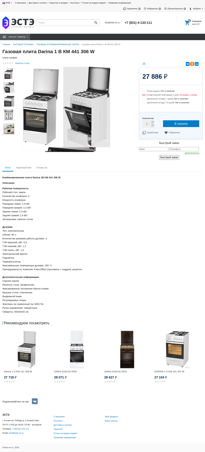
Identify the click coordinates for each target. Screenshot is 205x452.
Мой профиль (111, 416)
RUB (8, 3)
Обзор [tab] (8, 167)
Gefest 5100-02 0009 (65, 371)
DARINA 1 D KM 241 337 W (169, 371)
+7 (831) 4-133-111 (138, 22)
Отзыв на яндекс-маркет (94, 3)
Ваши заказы (111, 421)
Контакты (75, 3)
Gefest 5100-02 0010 (115, 371)
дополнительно (192, 153)
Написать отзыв (22, 63)
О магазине (20, 3)
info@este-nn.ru (112, 22)
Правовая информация (120, 3)
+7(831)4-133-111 (20, 429)
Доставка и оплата (38, 3)
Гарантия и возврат (58, 3)
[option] (27, 360)
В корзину (181, 123)
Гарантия (58, 429)
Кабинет (195, 8)
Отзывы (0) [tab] (42, 167)
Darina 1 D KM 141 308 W (18, 371)
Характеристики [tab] (23, 167)
